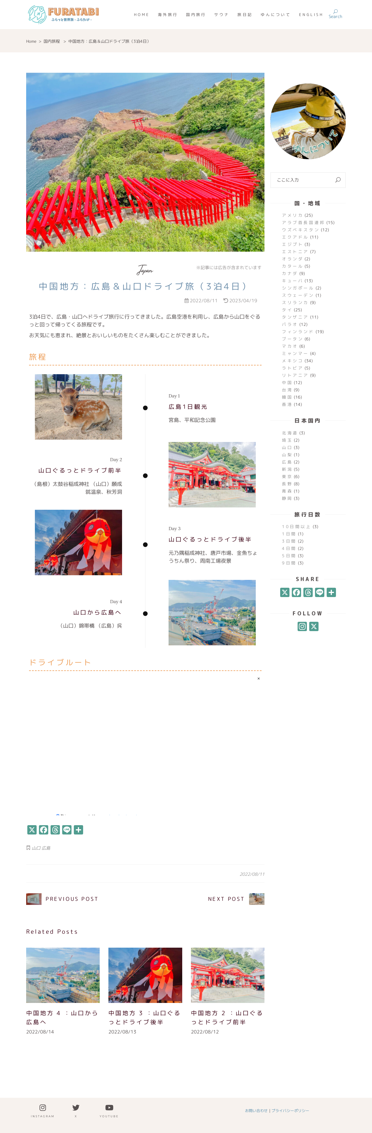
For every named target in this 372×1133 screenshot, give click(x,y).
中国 (287, 382)
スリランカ (295, 302)
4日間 (289, 548)
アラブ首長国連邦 (303, 222)
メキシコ (292, 360)
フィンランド (298, 331)
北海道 (290, 433)
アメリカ (292, 215)
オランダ (292, 259)
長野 (287, 483)
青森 (287, 491)
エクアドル (295, 237)
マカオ (290, 346)
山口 (36, 848)
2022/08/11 (251, 874)
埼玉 (287, 440)
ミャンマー (295, 353)
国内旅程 (52, 41)
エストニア (295, 251)
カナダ (290, 273)
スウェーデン (298, 295)
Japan (145, 270)
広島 (46, 848)
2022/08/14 (40, 1032)
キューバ (292, 280)
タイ (287, 309)
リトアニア (295, 375)
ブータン (292, 339)
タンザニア (295, 317)
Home (31, 41)
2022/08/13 (122, 1032)
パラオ (290, 324)
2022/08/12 (205, 1032)
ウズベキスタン (301, 229)
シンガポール (298, 288)
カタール (292, 266)
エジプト (292, 244)
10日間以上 (297, 526)
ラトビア (292, 368)
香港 (287, 404)
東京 (287, 476)
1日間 (289, 534)
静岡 (287, 498)
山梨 (287, 454)
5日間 (289, 555)
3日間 (289, 541)
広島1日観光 (188, 408)
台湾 (287, 390)
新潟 (287, 469)
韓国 (287, 397)
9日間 (289, 563)
